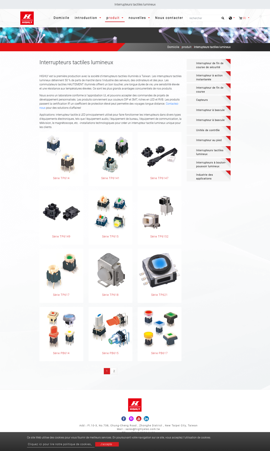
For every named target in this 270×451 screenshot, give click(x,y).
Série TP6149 (61, 236)
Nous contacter (169, 18)
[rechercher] (207, 18)
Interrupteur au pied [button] (209, 140)
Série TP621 (159, 294)
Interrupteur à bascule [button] (210, 110)
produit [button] (113, 18)
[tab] (209, 64)
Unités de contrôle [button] (208, 130)
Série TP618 (110, 294)
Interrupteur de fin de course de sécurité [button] (210, 65)
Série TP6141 (110, 178)
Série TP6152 (159, 236)
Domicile (62, 17)
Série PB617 (159, 353)
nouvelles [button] (138, 18)
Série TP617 (61, 294)
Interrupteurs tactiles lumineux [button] (210, 152)
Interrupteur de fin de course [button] (210, 89)
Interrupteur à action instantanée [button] (209, 77)
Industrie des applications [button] (204, 176)
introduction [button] (86, 18)
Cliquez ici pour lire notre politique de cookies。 (61, 444)
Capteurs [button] (202, 100)
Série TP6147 (159, 178)
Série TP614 (61, 178)
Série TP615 (110, 236)
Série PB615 (110, 353)
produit (186, 47)
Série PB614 (61, 353)
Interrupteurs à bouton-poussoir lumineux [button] (211, 164)
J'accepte (106, 444)
